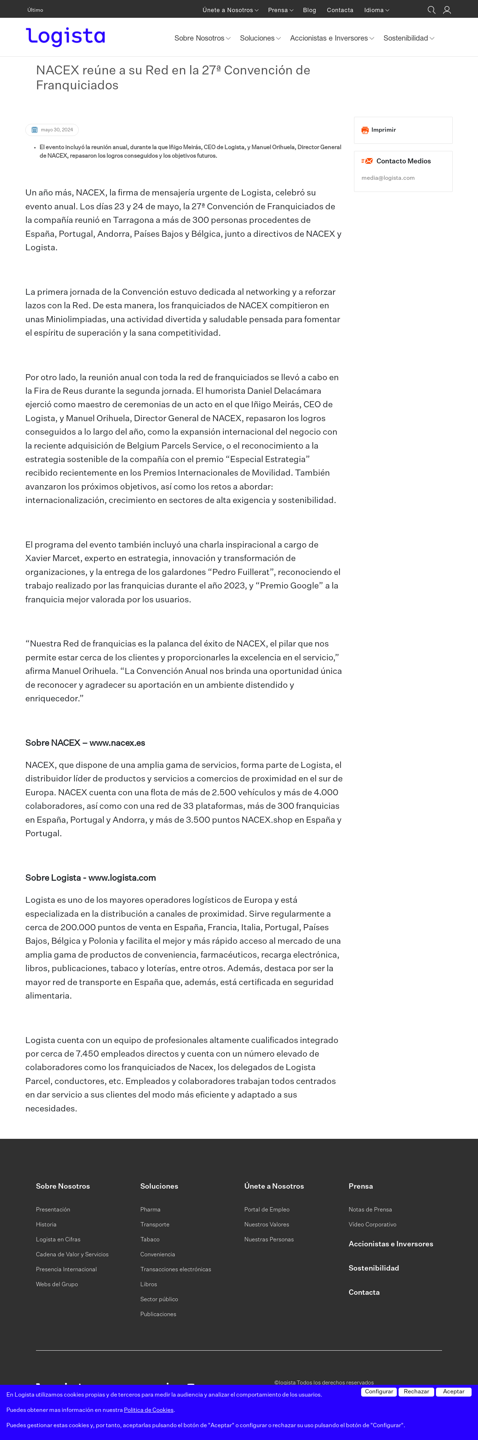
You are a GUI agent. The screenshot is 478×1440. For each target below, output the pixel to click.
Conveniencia (157, 1255)
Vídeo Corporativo (372, 1225)
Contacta (340, 10)
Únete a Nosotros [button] (229, 10)
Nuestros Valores (266, 1225)
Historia (46, 1225)
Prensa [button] (279, 10)
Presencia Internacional (66, 1270)
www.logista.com (122, 878)
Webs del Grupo (57, 1285)
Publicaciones (158, 1315)
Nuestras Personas (269, 1240)
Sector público (159, 1300)
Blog (309, 10)
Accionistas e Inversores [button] (330, 38)
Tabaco (150, 1240)
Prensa (361, 1186)
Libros (148, 1285)
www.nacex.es (117, 743)
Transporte (155, 1225)
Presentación (53, 1210)
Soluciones (159, 1186)
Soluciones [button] (258, 38)
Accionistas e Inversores (391, 1244)
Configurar (379, 1392)
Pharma (150, 1210)
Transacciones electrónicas (175, 1270)
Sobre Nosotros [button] (201, 38)
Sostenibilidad (374, 1268)
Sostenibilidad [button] (407, 38)
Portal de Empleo (267, 1210)
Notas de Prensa (370, 1210)
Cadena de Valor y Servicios (72, 1255)
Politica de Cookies (148, 1410)
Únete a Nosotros (274, 1186)
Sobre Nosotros (63, 1186)
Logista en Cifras (58, 1240)
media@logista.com (388, 178)
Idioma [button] (375, 10)
